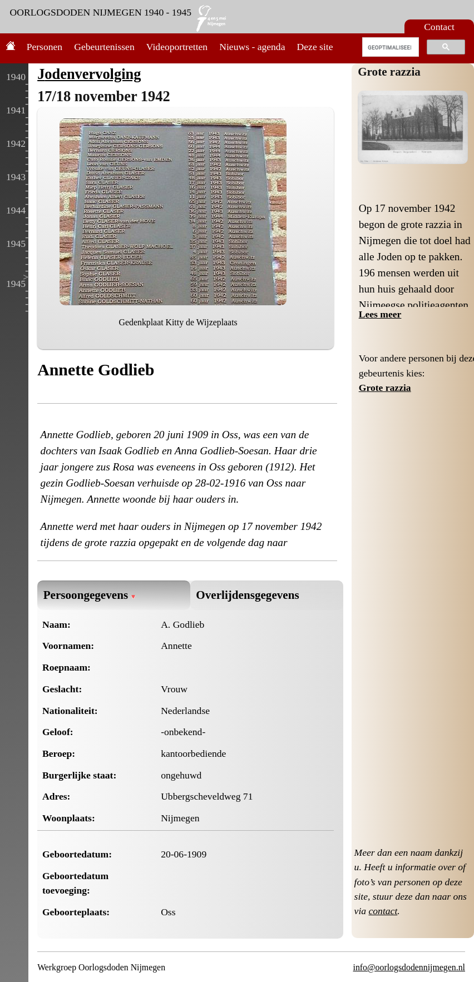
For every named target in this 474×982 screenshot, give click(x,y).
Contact (439, 26)
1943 (16, 176)
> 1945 (17, 280)
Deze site (315, 46)
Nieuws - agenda (252, 46)
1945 (16, 243)
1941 (16, 110)
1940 (16, 76)
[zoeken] (390, 47)
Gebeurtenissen (104, 46)
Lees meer (380, 314)
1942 (16, 143)
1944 (16, 210)
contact (383, 910)
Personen (45, 46)
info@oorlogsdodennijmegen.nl (409, 967)
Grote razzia (389, 71)
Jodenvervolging (89, 74)
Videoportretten (177, 46)
